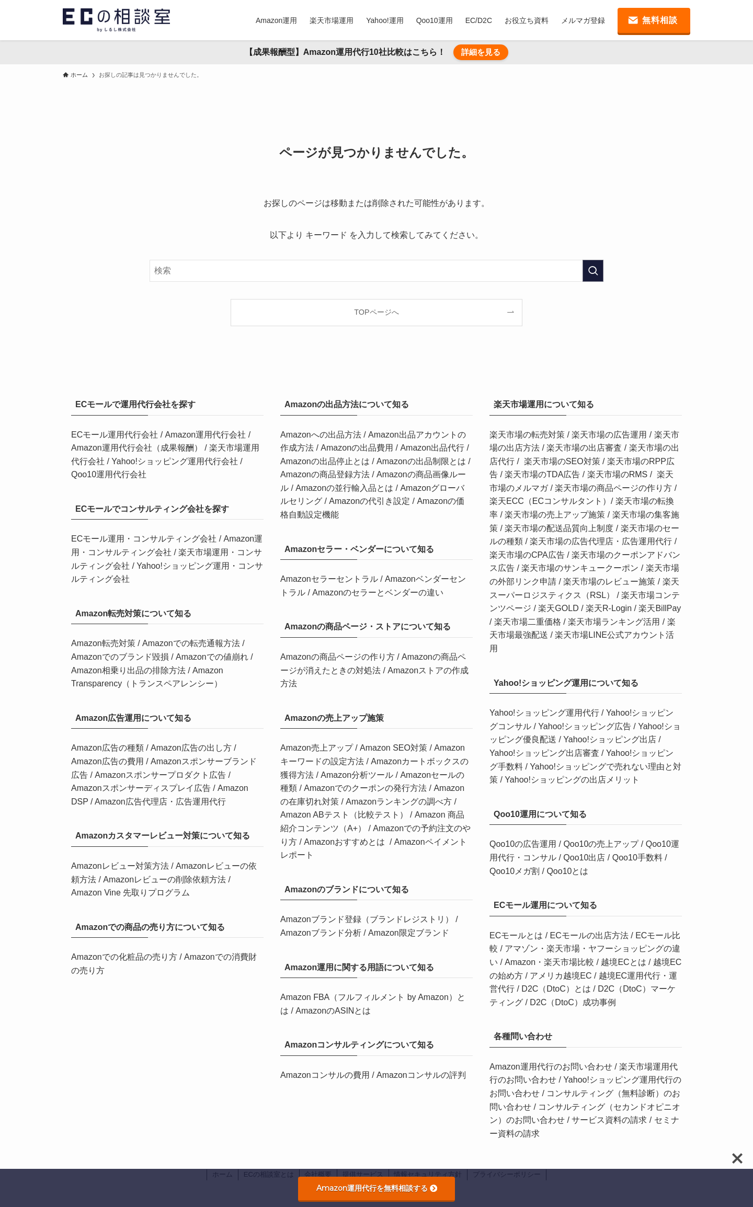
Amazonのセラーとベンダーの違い (377, 592)
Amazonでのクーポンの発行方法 (366, 788)
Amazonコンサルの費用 (326, 1075)
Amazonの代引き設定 (370, 501)
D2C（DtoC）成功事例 (572, 1002)
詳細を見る (480, 52)
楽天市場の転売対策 (528, 434)
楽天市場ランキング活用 (614, 621)
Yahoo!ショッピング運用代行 (544, 712)
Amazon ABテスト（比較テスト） (345, 814)
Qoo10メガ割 (514, 871)
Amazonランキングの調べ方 (400, 801)
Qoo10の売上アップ (600, 844)
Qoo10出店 (584, 857)
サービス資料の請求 (610, 1120)
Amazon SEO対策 (394, 747)
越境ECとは (623, 962)
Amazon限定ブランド (408, 932)
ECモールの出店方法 (589, 935)
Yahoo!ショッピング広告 (584, 726)
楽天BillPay (659, 608)
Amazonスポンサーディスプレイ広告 (142, 788)
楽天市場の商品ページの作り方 (613, 488)
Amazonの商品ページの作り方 (338, 656)
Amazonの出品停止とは (326, 461)
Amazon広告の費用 (108, 761)
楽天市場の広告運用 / (613, 434)
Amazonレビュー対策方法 (121, 865)
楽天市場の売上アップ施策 (555, 514)
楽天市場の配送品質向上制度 (559, 528)
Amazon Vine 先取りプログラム (130, 892)
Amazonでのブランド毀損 (121, 656)
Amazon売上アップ (317, 747)
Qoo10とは (567, 871)
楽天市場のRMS (617, 474)
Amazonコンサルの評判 (421, 1075)
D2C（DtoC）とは (555, 988)
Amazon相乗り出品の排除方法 (128, 670)
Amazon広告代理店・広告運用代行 (160, 801)
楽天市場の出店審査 (584, 447)
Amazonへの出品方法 (321, 434)
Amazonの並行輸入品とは (345, 488)
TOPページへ (376, 312)
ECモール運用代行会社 (116, 434)
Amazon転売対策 (104, 643)
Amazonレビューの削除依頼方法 (165, 879)
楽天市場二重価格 (527, 621)
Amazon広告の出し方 (192, 747)
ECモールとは (517, 935)
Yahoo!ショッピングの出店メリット (572, 779)
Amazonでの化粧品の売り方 (125, 956)
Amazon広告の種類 (108, 747)
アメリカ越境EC (560, 975)
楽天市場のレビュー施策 (609, 581)
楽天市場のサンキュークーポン (579, 568)
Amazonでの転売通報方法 (192, 643)
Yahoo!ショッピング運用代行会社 (175, 461)
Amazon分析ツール (358, 775)
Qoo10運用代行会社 (108, 474)
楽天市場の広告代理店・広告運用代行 (601, 541)
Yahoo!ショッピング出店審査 (544, 753)
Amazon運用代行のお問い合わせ (551, 1066)
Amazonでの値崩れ (213, 656)
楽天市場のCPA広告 (527, 554)
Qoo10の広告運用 (523, 844)
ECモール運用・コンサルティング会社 (145, 538)
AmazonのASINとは (333, 1010)
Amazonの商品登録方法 (326, 474)
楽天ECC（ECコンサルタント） (550, 501)
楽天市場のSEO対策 (562, 461)
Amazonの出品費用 (358, 447)
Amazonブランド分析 (321, 932)
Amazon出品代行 (433, 447)
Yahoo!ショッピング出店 (609, 739)
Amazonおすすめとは (344, 841)
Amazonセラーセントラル (330, 578)
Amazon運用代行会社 (206, 434)
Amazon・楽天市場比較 (549, 962)
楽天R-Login (609, 608)
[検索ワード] (376, 271)
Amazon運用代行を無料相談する (376, 1188)
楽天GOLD (558, 608)
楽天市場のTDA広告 (542, 474)
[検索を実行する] (593, 271)
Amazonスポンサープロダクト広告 (161, 775)
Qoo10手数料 (637, 857)
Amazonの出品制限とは (422, 461)
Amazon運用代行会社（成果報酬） (137, 447)
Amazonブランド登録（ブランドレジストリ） (367, 919)
